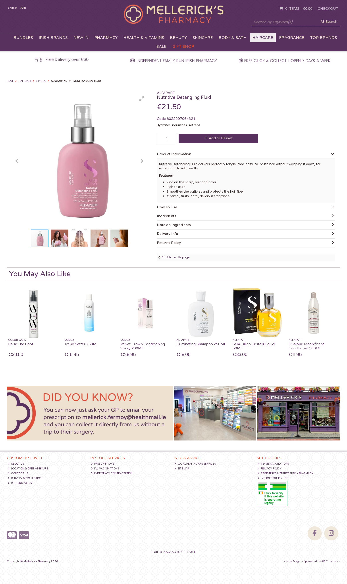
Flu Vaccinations (105, 468)
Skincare (203, 37)
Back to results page (175, 257)
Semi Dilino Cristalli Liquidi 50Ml (254, 346)
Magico (298, 561)
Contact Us (18, 473)
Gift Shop (183, 46)
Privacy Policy (269, 468)
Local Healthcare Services (195, 463)
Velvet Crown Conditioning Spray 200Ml (142, 346)
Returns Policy (20, 483)
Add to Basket (218, 138)
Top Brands (323, 37)
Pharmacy (106, 37)
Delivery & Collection (25, 478)
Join (23, 8)
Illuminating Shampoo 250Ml (200, 344)
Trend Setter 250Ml (80, 344)
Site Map (181, 468)
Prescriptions (102, 463)
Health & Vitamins (143, 37)
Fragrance (291, 37)
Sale (161, 46)
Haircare (262, 37)
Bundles (23, 37)
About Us (16, 463)
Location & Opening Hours (28, 468)
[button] (141, 98)
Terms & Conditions (273, 463)
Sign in (12, 8)
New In (81, 37)
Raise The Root (20, 344)
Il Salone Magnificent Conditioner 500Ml (306, 346)
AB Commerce (330, 561)
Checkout (328, 8)
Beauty (178, 37)
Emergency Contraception (112, 473)
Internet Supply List (273, 478)
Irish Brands (53, 37)
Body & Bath (233, 37)
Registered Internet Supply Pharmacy (285, 473)
